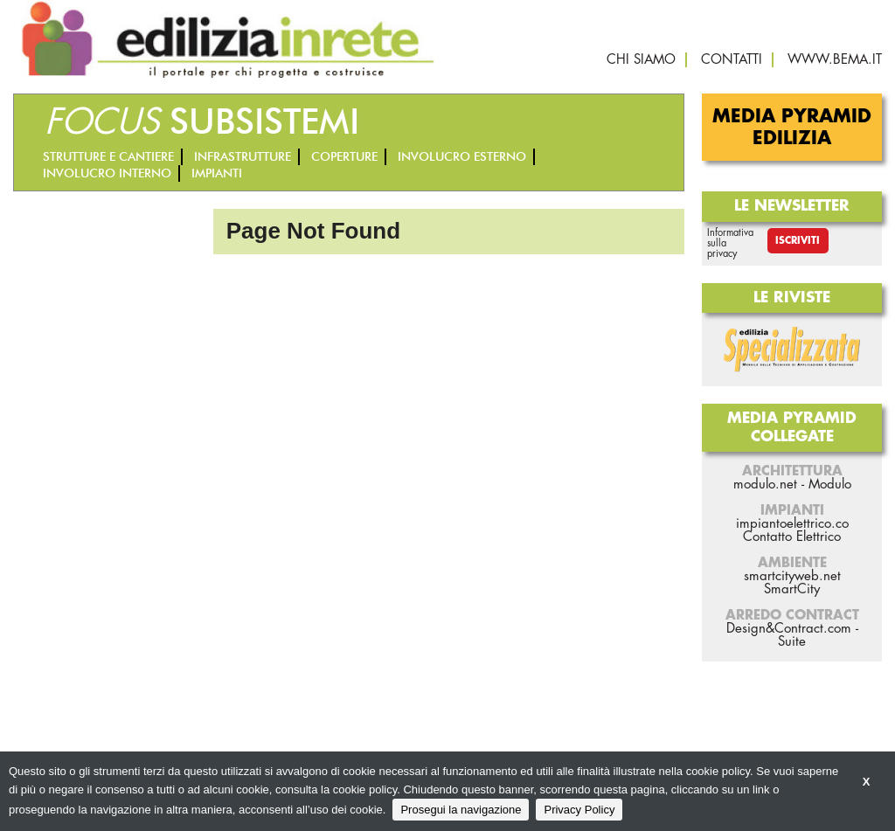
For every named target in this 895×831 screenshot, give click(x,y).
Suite (792, 641)
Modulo (829, 484)
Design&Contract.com (788, 628)
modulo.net (765, 484)
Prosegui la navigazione (460, 809)
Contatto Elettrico (792, 537)
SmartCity (792, 589)
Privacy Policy (579, 809)
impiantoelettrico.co (792, 523)
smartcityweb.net (792, 576)
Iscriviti (797, 241)
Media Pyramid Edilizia (791, 127)
